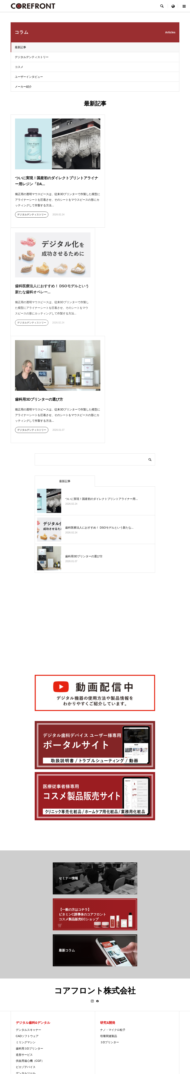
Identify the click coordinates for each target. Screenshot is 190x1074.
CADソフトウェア (27, 917)
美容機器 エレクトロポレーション (37, 991)
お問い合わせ (129, 1045)
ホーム (57, 1045)
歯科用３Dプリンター (29, 929)
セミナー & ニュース (106, 1045)
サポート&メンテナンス (115, 997)
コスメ (19, 67)
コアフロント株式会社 (95, 871)
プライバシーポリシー (78, 1045)
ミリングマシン (26, 923)
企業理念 (105, 1009)
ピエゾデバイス (26, 948)
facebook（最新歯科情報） (117, 1028)
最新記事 (20, 47)
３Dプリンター (109, 923)
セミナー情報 (108, 984)
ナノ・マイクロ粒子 (112, 911)
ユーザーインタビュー (29, 76)
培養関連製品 (108, 917)
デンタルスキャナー (28, 911)
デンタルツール (26, 954)
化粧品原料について (28, 997)
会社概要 (105, 991)
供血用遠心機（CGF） (30, 942)
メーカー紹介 (23, 86)
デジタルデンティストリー (32, 57)
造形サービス (24, 936)
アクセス (105, 1003)
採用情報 (105, 1015)
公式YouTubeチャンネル (115, 1022)
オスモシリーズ (26, 984)
